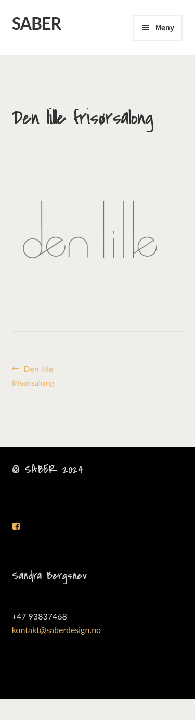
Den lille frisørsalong (33, 374)
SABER (36, 23)
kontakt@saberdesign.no (56, 630)
